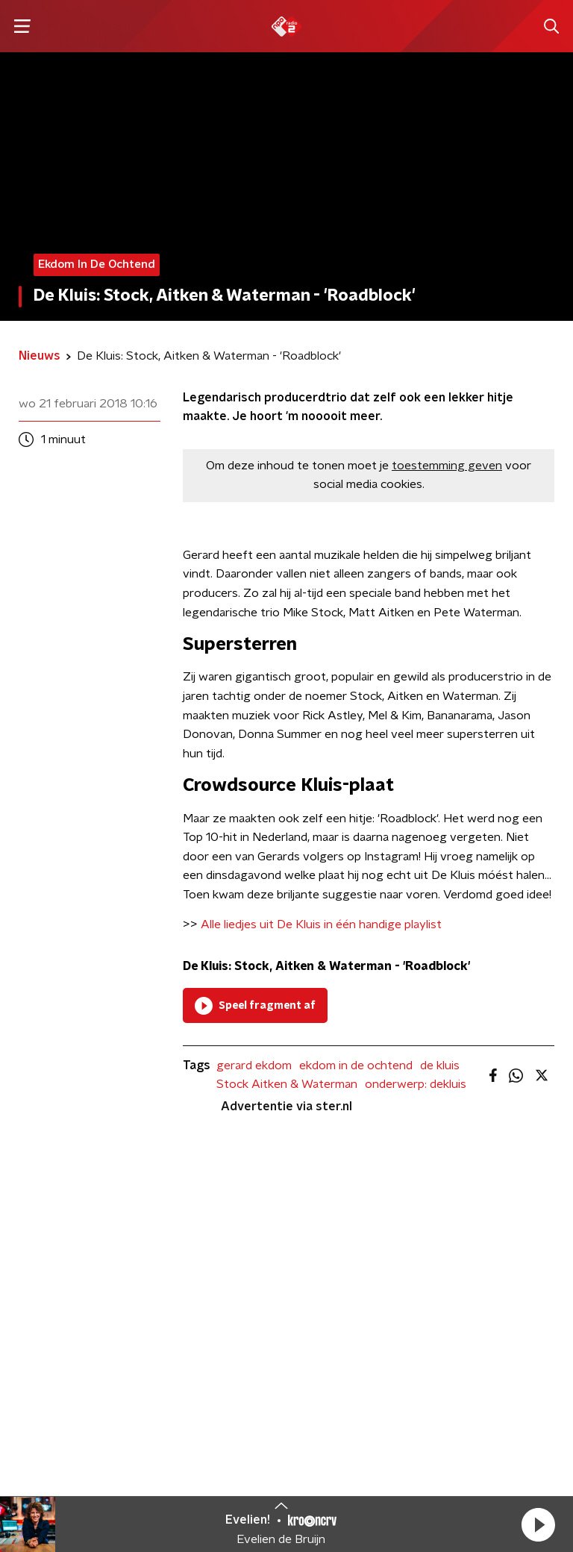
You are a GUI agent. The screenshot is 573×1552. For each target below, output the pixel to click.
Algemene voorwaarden (266, 1450)
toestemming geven (447, 466)
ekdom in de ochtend (356, 1065)
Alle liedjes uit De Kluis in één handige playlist (321, 924)
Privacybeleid (236, 1468)
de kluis (440, 1065)
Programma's (60, 1336)
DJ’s (31, 1306)
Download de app (222, 1344)
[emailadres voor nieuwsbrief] (429, 1365)
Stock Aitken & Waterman (286, 1084)
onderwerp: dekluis (415, 1084)
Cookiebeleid (488, 1459)
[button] (538, 1524)
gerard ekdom (254, 1065)
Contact (206, 1306)
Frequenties (55, 1366)
